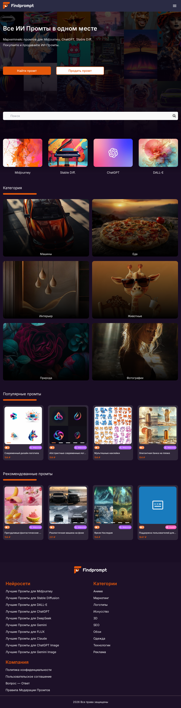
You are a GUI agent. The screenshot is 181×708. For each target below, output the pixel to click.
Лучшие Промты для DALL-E (26, 605)
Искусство (101, 611)
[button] (9, 442)
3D (95, 618)
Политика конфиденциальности (28, 670)
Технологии (101, 645)
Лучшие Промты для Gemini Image (31, 652)
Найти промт (27, 71)
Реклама (99, 652)
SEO (96, 625)
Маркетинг (101, 598)
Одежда (99, 638)
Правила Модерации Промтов (28, 690)
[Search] (174, 116)
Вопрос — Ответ (18, 683)
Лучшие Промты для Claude (26, 638)
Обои (97, 632)
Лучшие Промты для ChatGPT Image (32, 645)
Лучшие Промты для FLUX (25, 632)
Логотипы (100, 605)
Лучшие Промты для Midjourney (29, 591)
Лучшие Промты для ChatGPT (27, 611)
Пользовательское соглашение (28, 676)
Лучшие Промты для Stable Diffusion (32, 598)
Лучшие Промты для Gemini (26, 625)
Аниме (98, 591)
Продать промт (80, 71)
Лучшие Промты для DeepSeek (28, 618)
